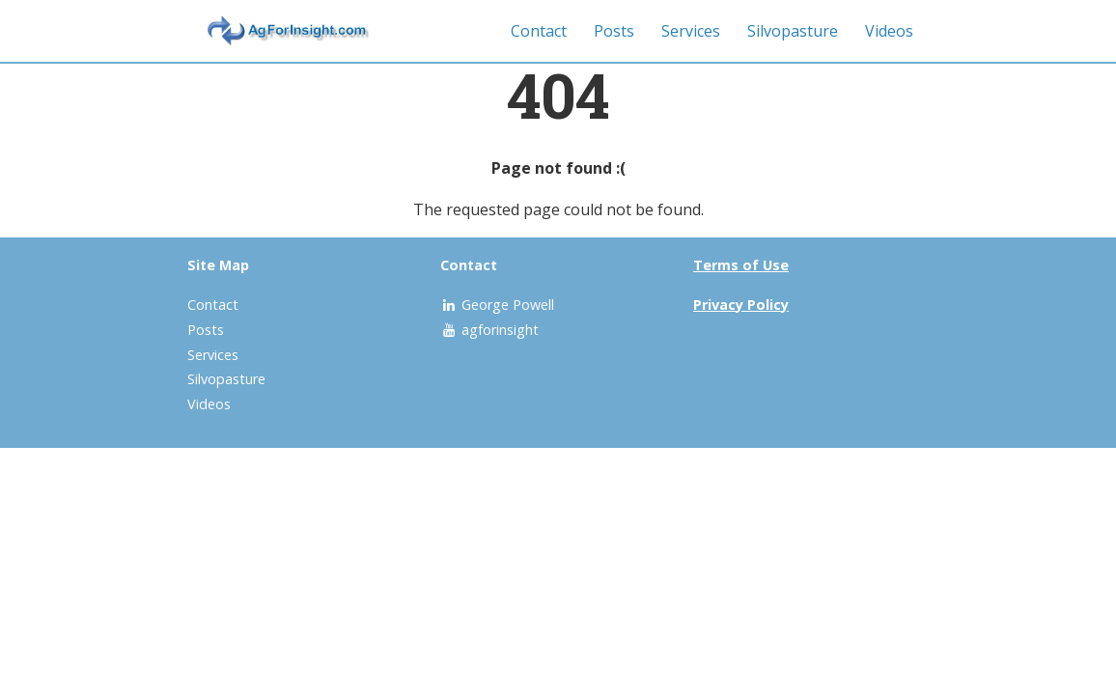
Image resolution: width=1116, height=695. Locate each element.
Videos (889, 31)
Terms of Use (741, 265)
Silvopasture (792, 31)
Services (690, 31)
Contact (539, 31)
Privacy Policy (741, 304)
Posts (614, 31)
